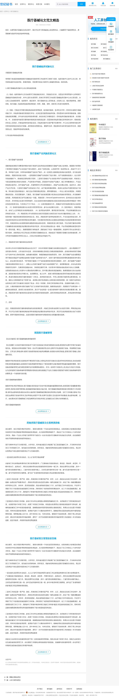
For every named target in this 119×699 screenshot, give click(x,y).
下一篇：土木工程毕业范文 (12, 680)
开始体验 (103, 29)
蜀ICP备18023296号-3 (19, 692)
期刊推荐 (111, 32)
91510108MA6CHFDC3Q (86, 692)
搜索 (81, 4)
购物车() (112, 5)
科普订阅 (39, 4)
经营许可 (69, 689)
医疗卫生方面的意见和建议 (100, 211)
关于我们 (40, 689)
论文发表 (111, 48)
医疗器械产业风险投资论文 (43, 153)
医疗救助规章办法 (97, 93)
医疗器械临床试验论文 (43, 66)
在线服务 (111, 19)
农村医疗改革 (96, 109)
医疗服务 (93, 51)
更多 (116, 39)
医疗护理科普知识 (97, 199)
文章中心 (23, 4)
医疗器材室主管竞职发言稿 (43, 538)
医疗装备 (102, 139)
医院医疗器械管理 (43, 332)
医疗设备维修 (104, 51)
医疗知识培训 (94, 59)
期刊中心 (31, 4)
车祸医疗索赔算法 (97, 89)
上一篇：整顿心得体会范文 (12, 677)
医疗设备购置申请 (97, 203)
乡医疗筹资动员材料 (98, 85)
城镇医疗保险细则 (97, 105)
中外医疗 (102, 125)
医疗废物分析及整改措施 (99, 207)
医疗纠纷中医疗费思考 (98, 74)
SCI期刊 (47, 4)
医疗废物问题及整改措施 (99, 179)
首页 (16, 4)
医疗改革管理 (96, 101)
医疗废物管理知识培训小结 (100, 175)
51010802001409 (40, 692)
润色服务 (111, 40)
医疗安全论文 (104, 55)
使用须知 (79, 689)
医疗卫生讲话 (94, 47)
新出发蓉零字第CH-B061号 (64, 692)
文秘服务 (111, 25)
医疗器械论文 (106, 59)
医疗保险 (93, 44)
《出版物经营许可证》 (39, 695)
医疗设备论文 (104, 44)
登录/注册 (103, 5)
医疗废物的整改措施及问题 (100, 195)
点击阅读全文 (42, 142)
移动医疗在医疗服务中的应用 (100, 78)
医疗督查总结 (96, 81)
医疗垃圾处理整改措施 (98, 187)
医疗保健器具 (104, 153)
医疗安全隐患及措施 (98, 191)
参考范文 (59, 689)
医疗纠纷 (93, 55)
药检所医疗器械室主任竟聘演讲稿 (43, 423)
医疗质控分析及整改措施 (99, 183)
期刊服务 (49, 689)
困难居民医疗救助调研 (98, 97)
